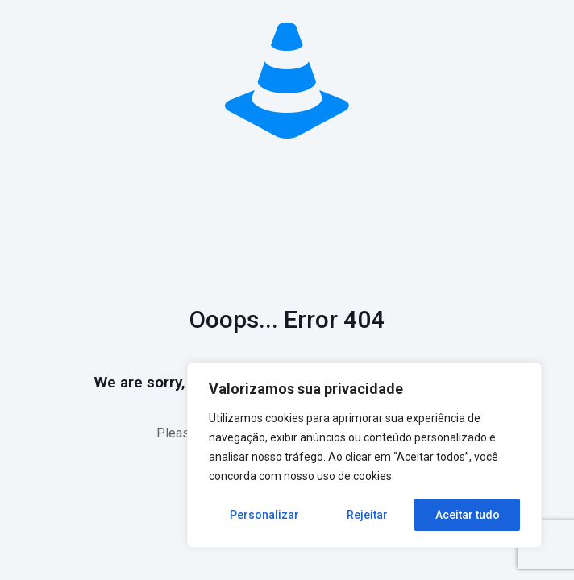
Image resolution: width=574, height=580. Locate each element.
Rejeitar (367, 514)
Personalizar (264, 514)
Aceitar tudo (467, 514)
